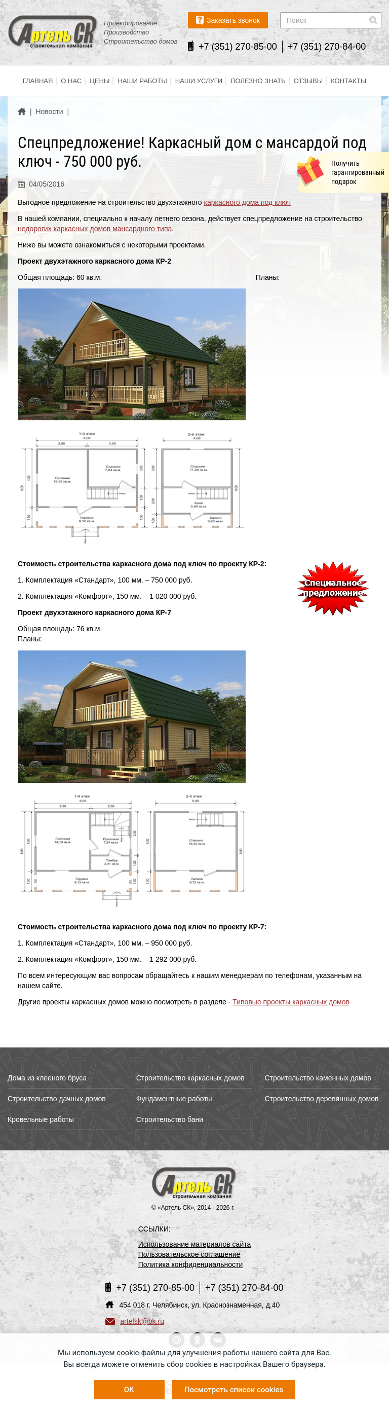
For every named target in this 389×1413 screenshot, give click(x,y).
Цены (99, 81)
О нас (71, 81)
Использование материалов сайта (194, 1244)
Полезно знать (258, 81)
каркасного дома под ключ (247, 202)
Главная (38, 81)
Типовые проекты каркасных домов (290, 1002)
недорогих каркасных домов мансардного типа (95, 229)
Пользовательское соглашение (189, 1254)
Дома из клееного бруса (47, 1078)
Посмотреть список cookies (233, 1389)
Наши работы (142, 81)
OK (129, 1389)
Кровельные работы (41, 1119)
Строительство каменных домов (317, 1078)
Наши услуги (198, 81)
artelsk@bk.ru (134, 1321)
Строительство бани (169, 1119)
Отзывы (308, 81)
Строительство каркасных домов (190, 1078)
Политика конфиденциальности (190, 1264)
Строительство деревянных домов (321, 1099)
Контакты (348, 81)
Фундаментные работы (174, 1099)
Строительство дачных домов (57, 1099)
